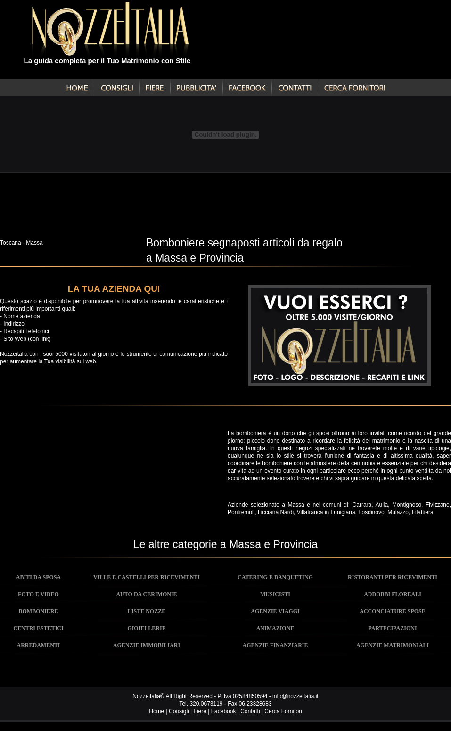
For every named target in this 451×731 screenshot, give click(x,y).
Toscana (10, 242)
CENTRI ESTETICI (38, 628)
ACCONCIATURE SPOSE (392, 611)
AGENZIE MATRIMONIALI (392, 645)
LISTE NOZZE (146, 611)
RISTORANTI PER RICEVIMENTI (392, 577)
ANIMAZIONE (275, 628)
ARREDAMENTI (38, 645)
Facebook (223, 711)
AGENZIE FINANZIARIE (275, 645)
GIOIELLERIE (146, 628)
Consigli (179, 711)
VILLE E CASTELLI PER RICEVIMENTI (146, 577)
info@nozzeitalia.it (295, 696)
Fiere (200, 711)
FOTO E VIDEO (38, 594)
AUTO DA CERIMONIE (146, 594)
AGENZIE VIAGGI (275, 611)
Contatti (250, 711)
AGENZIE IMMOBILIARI (146, 645)
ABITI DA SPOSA (38, 577)
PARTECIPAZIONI (392, 628)
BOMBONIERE (38, 611)
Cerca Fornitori (283, 711)
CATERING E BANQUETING (275, 577)
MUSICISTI (275, 594)
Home (156, 711)
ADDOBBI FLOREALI (392, 594)
